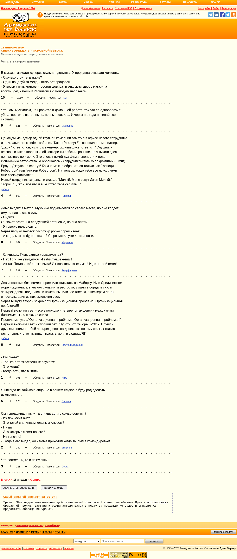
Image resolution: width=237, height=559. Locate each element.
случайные (52, 525)
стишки (60, 532)
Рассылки (107, 8)
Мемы (63, 2)
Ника (64, 377)
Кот (65, 97)
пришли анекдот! (223, 532)
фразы (47, 532)
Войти (215, 8)
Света (65, 466)
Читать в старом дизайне (20, 61)
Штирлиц (67, 447)
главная (7, 532)
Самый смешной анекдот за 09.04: (30, 497)
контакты (29, 548)
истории (22, 532)
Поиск (215, 2)
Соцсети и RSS (124, 8)
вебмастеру (55, 548)
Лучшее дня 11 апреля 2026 (18, 8)
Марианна (67, 125)
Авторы (165, 2)
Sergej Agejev (69, 270)
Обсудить (40, 97)
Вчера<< (7, 479)
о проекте (41, 548)
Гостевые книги (143, 8)
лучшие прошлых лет (29, 525)
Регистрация (229, 8)
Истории (38, 2)
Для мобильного (90, 8)
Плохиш (66, 195)
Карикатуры (139, 2)
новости (68, 548)
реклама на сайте (11, 548)
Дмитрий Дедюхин (72, 345)
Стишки (114, 2)
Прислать (190, 2)
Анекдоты (12, 2)
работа (5, 189)
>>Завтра (34, 479)
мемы (35, 532)
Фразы (88, 2)
